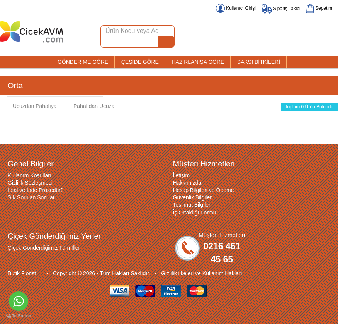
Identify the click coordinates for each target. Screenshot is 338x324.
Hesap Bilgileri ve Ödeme (203, 190)
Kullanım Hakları (222, 273)
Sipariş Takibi (281, 8)
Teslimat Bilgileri (192, 205)
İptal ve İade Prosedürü (36, 190)
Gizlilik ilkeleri (177, 273)
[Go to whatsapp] (18, 301)
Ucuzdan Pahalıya (31, 106)
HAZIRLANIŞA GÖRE (198, 62)
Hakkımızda (187, 183)
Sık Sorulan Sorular (31, 197)
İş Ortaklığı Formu (194, 212)
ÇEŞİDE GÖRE (140, 62)
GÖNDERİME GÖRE (83, 62)
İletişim (181, 175)
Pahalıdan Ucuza (90, 106)
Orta (15, 85)
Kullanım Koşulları (29, 175)
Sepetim (319, 8)
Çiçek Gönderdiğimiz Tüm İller (44, 248)
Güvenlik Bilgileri (193, 197)
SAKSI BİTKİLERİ (258, 62)
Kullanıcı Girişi (236, 8)
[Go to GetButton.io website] (18, 316)
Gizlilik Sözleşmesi (30, 183)
